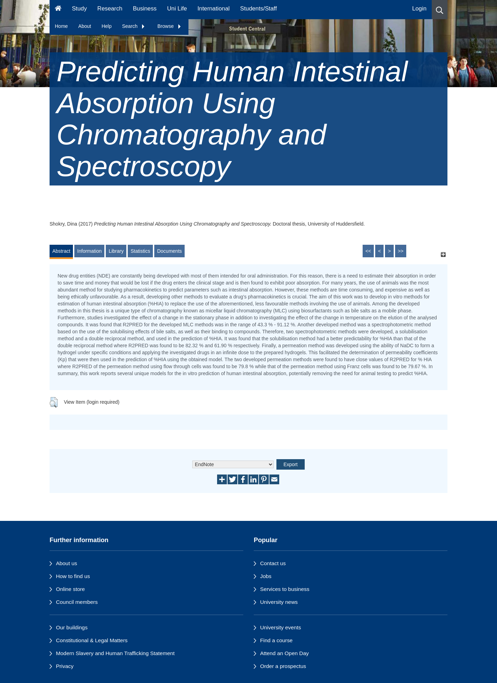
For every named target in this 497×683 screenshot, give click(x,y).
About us (66, 563)
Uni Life (177, 8)
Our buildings (72, 627)
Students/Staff (258, 8)
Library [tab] (116, 251)
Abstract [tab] (61, 251)
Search (133, 26)
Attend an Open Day (284, 653)
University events (280, 627)
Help (107, 26)
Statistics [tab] (140, 251)
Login (419, 8)
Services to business (284, 589)
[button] (439, 9)
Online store (70, 589)
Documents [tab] (169, 251)
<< (368, 251)
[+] (443, 254)
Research (110, 8)
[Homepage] (58, 9)
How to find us (73, 576)
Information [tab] (89, 251)
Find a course (276, 640)
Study (79, 8)
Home (61, 26)
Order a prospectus (283, 666)
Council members (77, 602)
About (84, 26)
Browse (169, 26)
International (214, 8)
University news (279, 602)
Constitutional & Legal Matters (91, 640)
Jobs (266, 576)
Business (145, 8)
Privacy (64, 666)
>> (400, 251)
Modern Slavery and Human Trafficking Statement (115, 653)
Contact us (273, 563)
